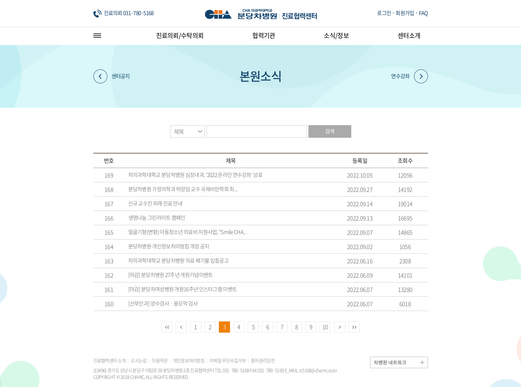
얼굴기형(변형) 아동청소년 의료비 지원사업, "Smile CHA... (187, 232)
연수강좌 (409, 76)
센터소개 (409, 35)
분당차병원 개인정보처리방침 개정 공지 (168, 246)
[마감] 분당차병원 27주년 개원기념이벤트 (170, 275)
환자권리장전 (263, 360)
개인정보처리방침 (188, 360)
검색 (330, 131)
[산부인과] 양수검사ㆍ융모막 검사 (163, 303)
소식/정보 (336, 35)
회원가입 (405, 13)
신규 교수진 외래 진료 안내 (155, 203)
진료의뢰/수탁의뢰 (180, 35)
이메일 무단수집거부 (227, 360)
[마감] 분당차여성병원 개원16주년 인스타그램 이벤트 (182, 289)
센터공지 (111, 76)
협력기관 (263, 35)
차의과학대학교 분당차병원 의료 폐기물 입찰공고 (178, 260)
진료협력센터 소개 (109, 360)
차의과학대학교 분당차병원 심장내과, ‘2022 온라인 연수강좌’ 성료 (195, 175)
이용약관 (159, 360)
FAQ (423, 13)
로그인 (384, 13)
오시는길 (138, 360)
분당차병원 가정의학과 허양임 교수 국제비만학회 (183, 189)
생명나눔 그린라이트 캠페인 (156, 217)
